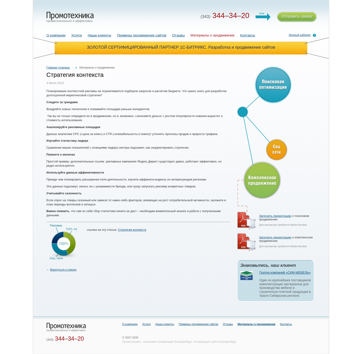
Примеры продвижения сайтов (141, 35)
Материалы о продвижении (256, 324)
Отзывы (178, 35)
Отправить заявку (297, 17)
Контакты (247, 35)
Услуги (76, 35)
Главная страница (58, 67)
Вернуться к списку (63, 269)
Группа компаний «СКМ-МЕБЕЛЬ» (285, 272)
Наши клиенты (99, 35)
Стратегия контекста (132, 229)
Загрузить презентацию (275, 216)
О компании (56, 35)
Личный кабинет (300, 35)
